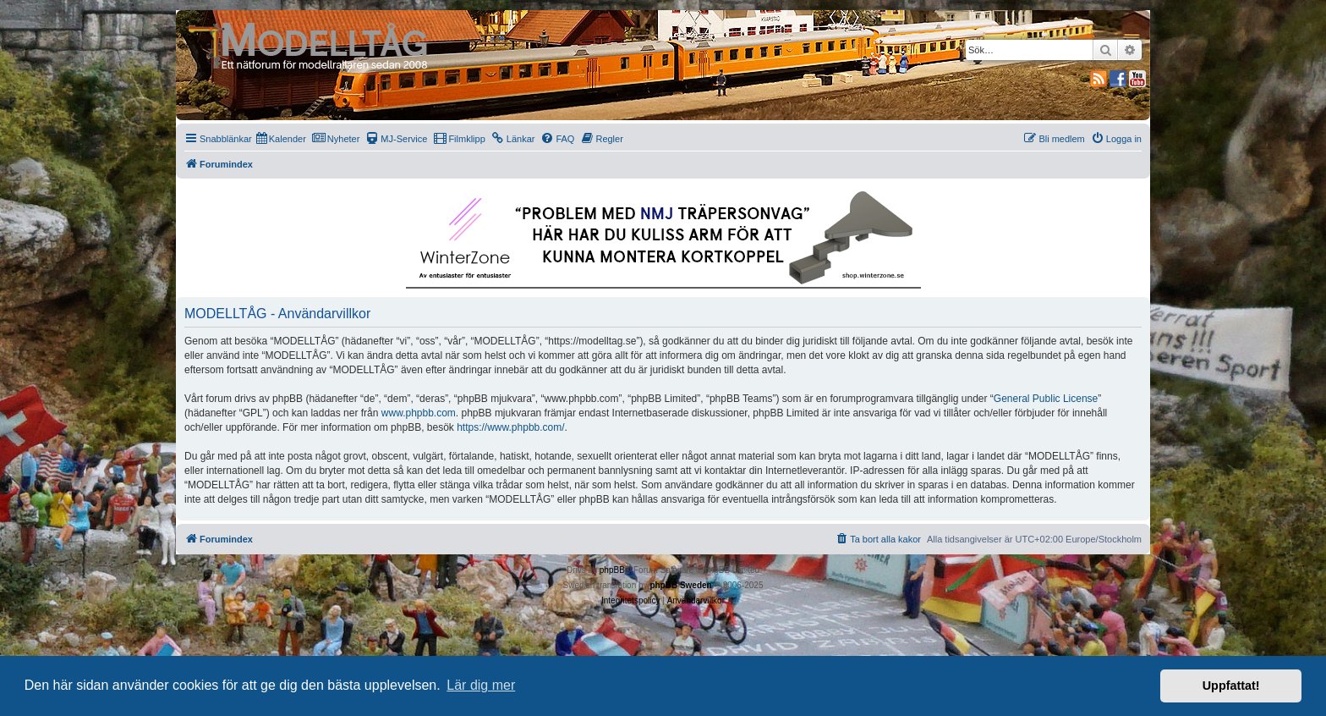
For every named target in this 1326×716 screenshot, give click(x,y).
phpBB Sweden (680, 585)
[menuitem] (281, 139)
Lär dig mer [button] (481, 685)
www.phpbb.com (418, 413)
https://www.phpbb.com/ (510, 427)
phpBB (612, 570)
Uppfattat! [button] (1231, 685)
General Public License (1046, 399)
